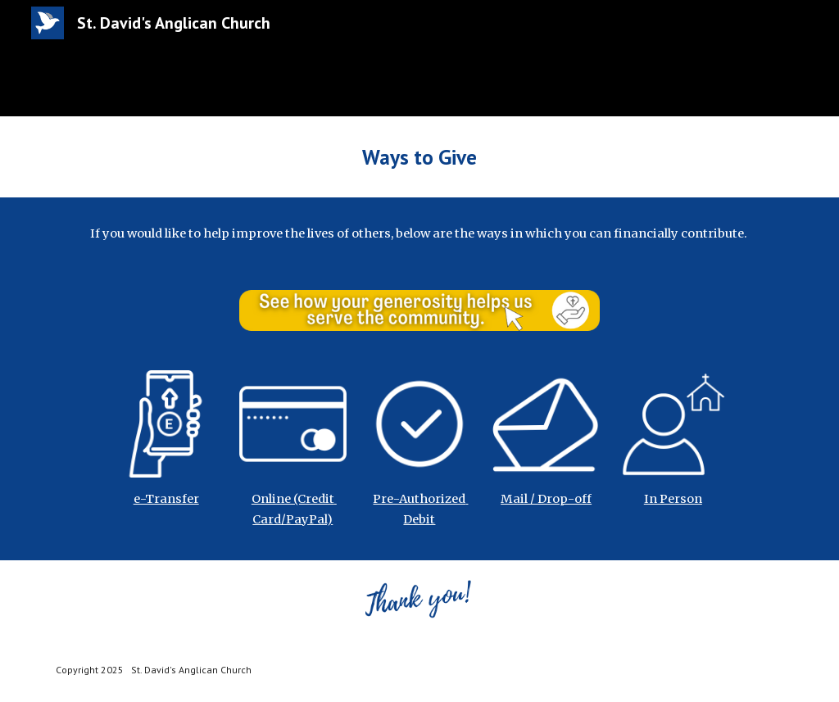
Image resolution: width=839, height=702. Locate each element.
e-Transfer (166, 498)
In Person (673, 498)
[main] (420, 157)
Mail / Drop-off (546, 498)
